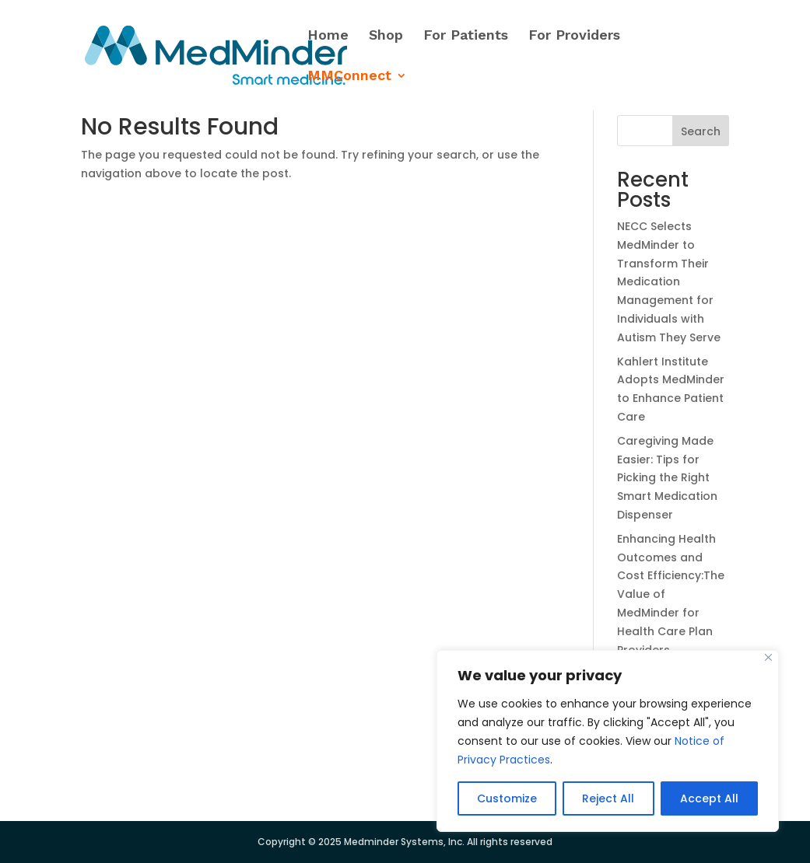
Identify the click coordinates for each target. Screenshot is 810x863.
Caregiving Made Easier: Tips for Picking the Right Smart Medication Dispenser (667, 477)
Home (328, 36)
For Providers (574, 36)
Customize (507, 798)
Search (701, 131)
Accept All (709, 798)
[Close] (768, 657)
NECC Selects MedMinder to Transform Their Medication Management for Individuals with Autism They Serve (669, 281)
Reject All (608, 798)
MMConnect (349, 76)
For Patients (465, 36)
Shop (386, 36)
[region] (608, 741)
